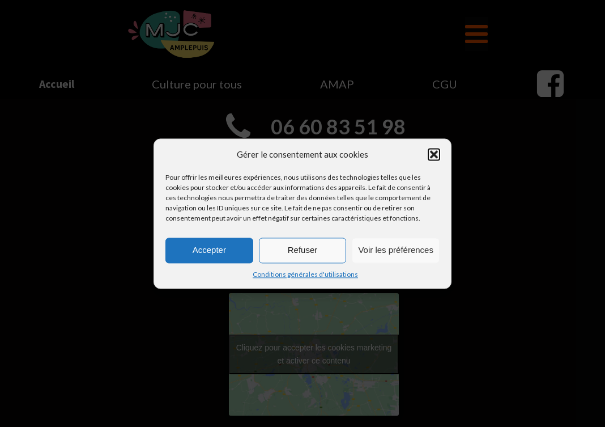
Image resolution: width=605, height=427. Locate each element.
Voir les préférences (395, 250)
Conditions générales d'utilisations (305, 274)
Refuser (303, 250)
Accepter (209, 250)
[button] (434, 154)
